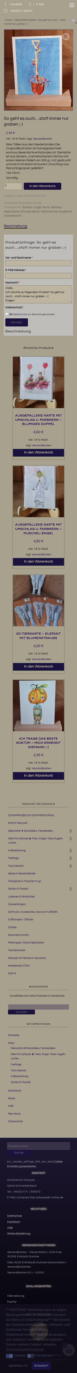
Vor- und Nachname (19, 257)
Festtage (13, 858)
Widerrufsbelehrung (18, 1233)
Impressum (13, 1221)
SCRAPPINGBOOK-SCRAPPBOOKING (31, 815)
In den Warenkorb (42, 186)
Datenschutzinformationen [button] (25, 1349)
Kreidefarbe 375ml (19, 965)
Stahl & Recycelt (17, 823)
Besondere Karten (30, 202)
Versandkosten (42, 138)
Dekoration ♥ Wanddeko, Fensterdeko (30, 830)
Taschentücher (16, 950)
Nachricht (12, 282)
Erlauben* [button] (41, 1365)
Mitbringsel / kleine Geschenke (26, 942)
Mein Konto (14, 1113)
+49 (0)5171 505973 (18, 11)
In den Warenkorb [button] (38, 452)
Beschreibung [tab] (15, 226)
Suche (18, 1152)
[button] (66, 36)
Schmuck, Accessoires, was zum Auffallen (32, 911)
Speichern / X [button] (18, 1365)
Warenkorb (14, 1090)
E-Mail (36, 4)
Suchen (21, 1012)
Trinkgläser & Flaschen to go (24, 881)
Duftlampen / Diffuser (20, 919)
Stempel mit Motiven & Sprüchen (27, 958)
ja (8, 314)
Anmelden (12, 4)
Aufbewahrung (17, 850)
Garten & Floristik (18, 888)
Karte (46, 207)
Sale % (12, 973)
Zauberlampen (17, 904)
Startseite (13, 1035)
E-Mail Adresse (15, 270)
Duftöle (12, 927)
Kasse (11, 1098)
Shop (11, 1043)
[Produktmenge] (13, 186)
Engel (37, 207)
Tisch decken (16, 865)
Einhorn (28, 207)
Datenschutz (14, 307)
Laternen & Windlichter (21, 896)
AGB (11, 1106)
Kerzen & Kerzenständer (22, 873)
